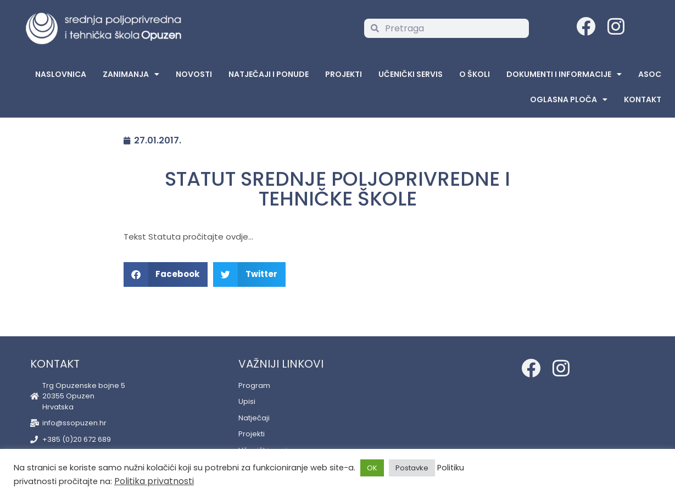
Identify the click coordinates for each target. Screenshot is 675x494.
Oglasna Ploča (568, 99)
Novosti (194, 74)
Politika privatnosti (154, 481)
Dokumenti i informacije (564, 74)
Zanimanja (131, 74)
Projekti (343, 74)
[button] (166, 274)
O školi (474, 74)
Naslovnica (60, 74)
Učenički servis (410, 74)
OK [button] (372, 468)
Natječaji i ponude (268, 74)
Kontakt (642, 99)
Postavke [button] (411, 468)
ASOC (649, 74)
